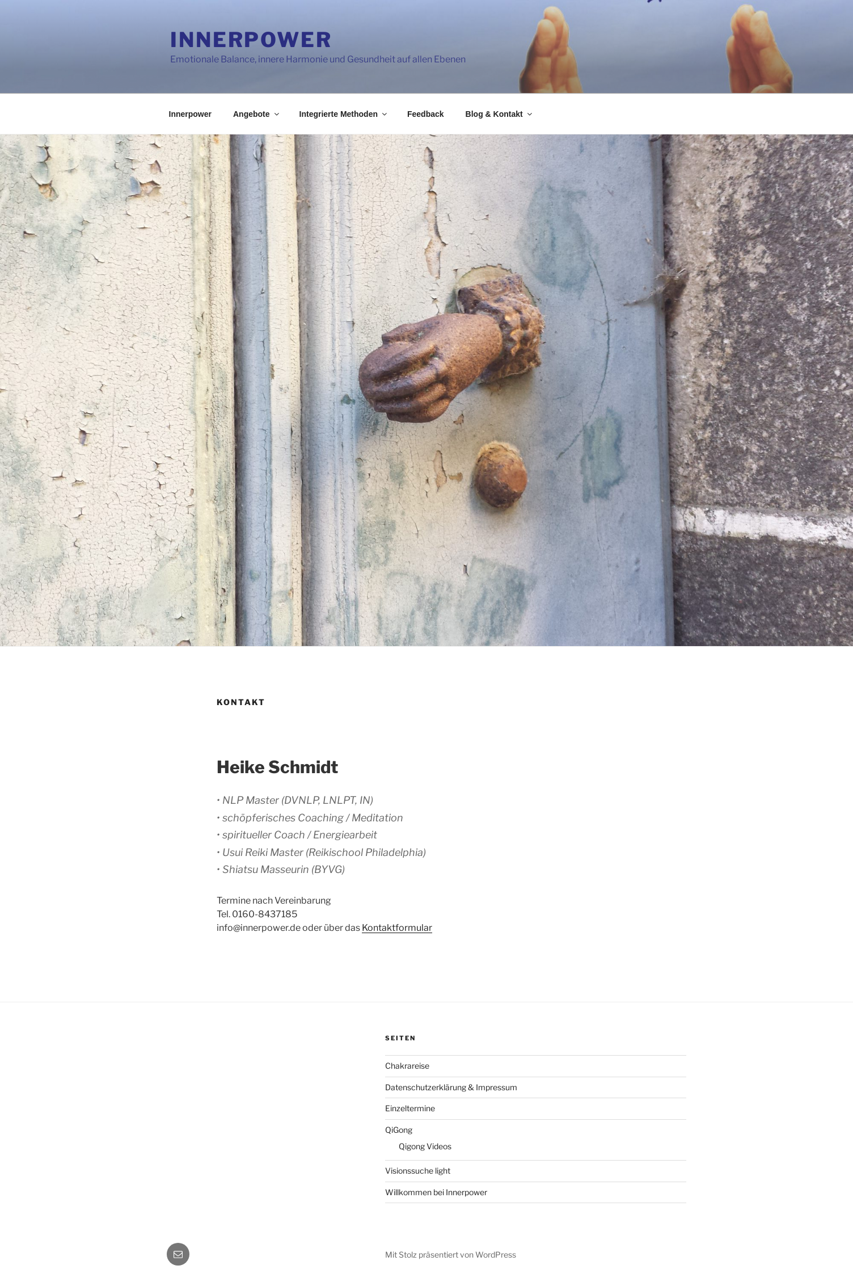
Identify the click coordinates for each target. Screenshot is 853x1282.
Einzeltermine (410, 1108)
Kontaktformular (397, 927)
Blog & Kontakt (500, 114)
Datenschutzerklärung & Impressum (451, 1087)
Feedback (425, 114)
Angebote (257, 114)
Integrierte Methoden (344, 114)
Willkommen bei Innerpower (436, 1192)
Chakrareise (407, 1065)
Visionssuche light (417, 1170)
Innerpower (251, 39)
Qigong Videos (425, 1146)
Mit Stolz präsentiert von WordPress (450, 1254)
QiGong (398, 1130)
